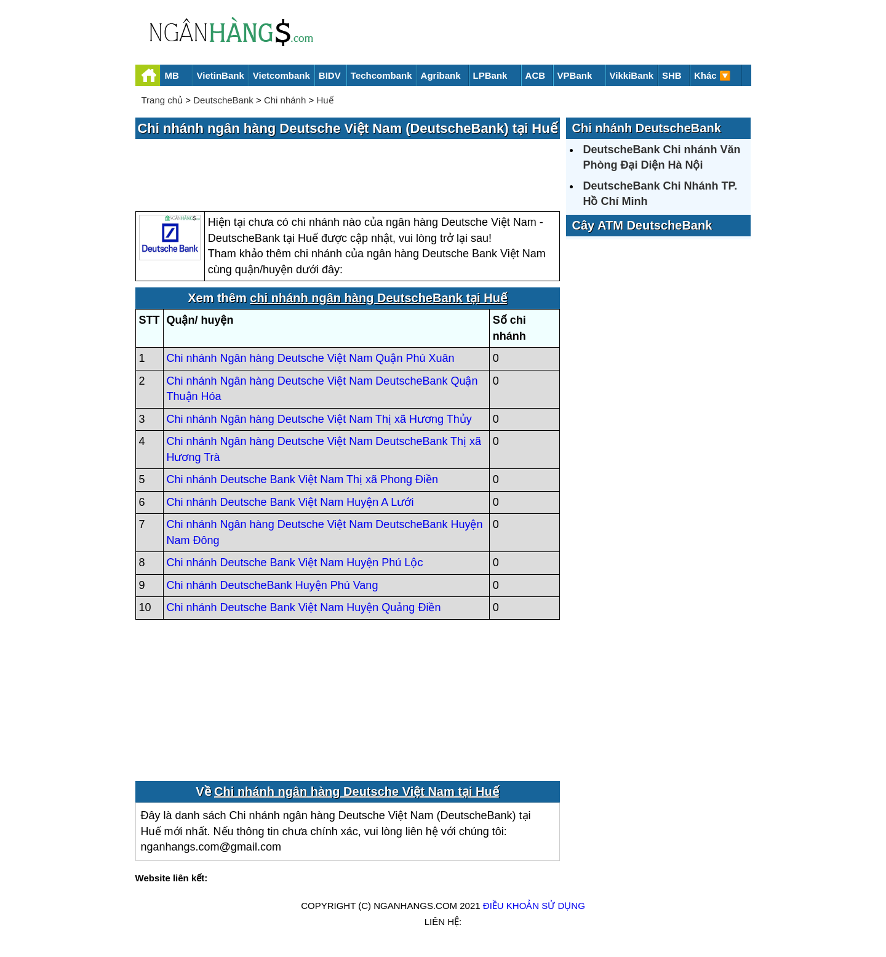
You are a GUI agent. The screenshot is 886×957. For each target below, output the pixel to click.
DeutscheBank (223, 100)
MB (172, 75)
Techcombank (381, 75)
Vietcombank (281, 75)
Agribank (441, 75)
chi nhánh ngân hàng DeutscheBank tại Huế (378, 298)
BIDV (330, 75)
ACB (535, 75)
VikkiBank (631, 75)
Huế (324, 100)
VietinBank (220, 75)
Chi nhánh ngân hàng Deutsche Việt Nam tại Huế (356, 791)
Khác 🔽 (712, 75)
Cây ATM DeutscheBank (642, 225)
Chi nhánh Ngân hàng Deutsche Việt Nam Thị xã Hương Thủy (319, 419)
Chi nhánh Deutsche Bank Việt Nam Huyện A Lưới (290, 502)
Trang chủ (162, 100)
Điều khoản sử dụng (534, 905)
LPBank (490, 75)
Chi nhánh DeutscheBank (646, 128)
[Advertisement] (347, 176)
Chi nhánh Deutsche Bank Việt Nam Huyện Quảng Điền (304, 607)
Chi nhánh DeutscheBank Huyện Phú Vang (272, 585)
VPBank (575, 75)
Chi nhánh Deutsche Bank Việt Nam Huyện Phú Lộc (295, 562)
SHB (672, 75)
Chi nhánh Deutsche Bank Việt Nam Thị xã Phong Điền (303, 479)
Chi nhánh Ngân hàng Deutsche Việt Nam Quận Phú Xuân (311, 358)
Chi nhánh (285, 100)
